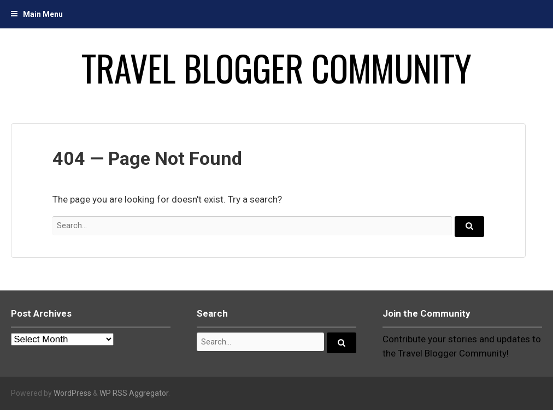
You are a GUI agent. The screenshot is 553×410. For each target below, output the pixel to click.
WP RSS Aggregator (133, 393)
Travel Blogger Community (276, 67)
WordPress (72, 393)
